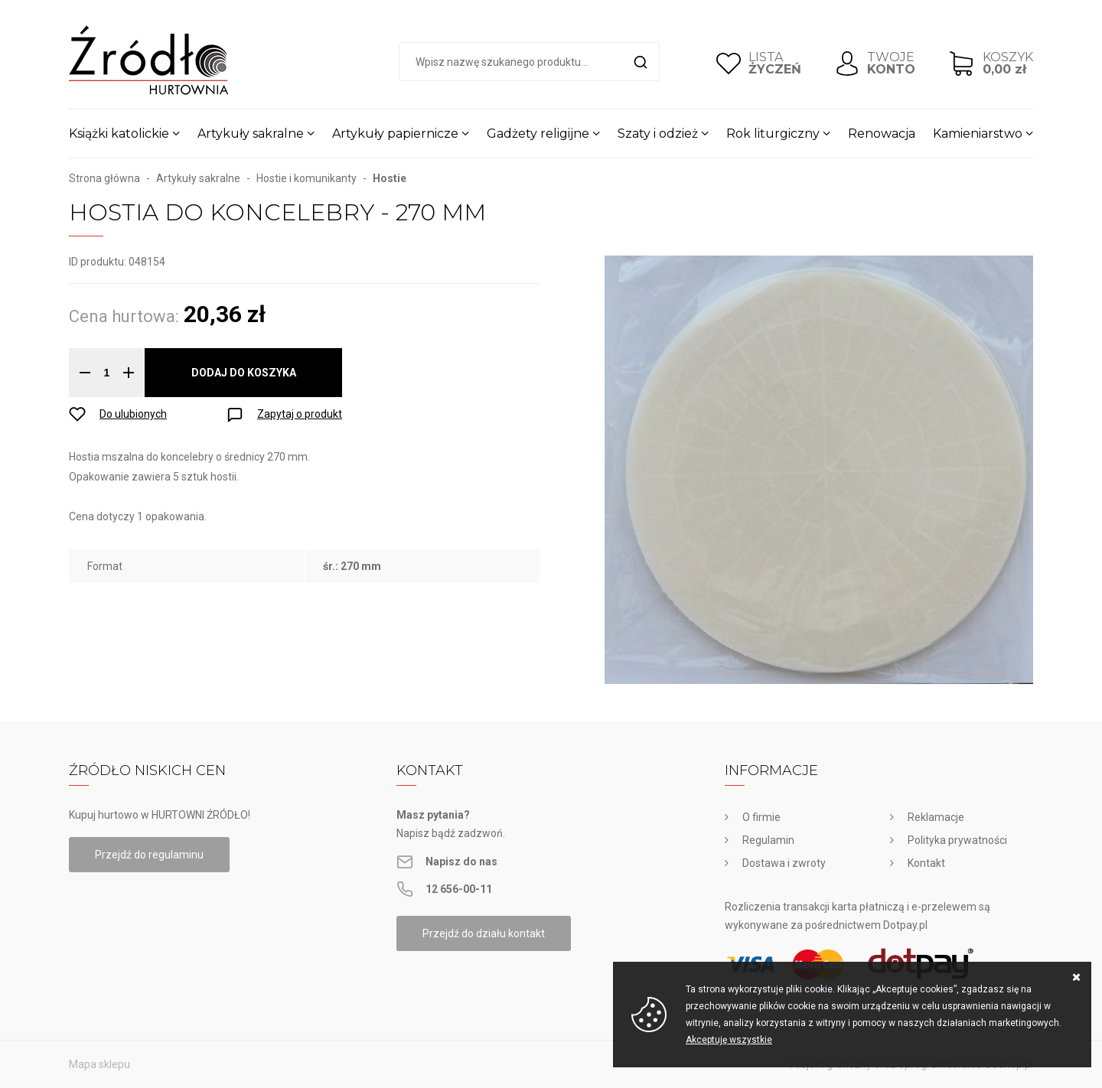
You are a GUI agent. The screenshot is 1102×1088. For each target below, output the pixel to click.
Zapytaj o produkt (299, 414)
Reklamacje (936, 817)
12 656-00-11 (458, 889)
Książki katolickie (119, 133)
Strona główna (104, 178)
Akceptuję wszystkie (729, 1039)
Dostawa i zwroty (784, 863)
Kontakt (926, 863)
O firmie (761, 817)
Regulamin (768, 840)
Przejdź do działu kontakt (483, 933)
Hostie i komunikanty (306, 178)
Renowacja (881, 133)
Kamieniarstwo (977, 133)
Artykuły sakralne (250, 133)
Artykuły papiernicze (395, 133)
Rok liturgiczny (773, 133)
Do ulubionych (133, 414)
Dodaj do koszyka (243, 372)
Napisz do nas (461, 861)
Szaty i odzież (658, 133)
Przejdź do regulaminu (149, 855)
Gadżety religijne (538, 133)
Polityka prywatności (957, 840)
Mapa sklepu (99, 1064)
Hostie (389, 178)
